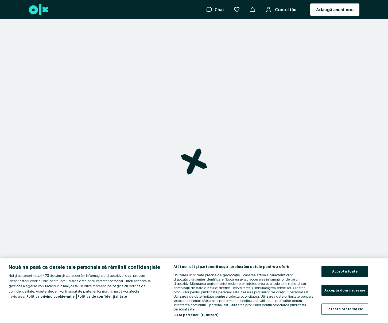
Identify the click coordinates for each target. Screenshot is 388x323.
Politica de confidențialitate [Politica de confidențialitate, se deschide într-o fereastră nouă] (102, 296)
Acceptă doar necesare (344, 290)
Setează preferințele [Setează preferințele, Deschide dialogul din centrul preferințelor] (345, 309)
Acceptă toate (345, 271)
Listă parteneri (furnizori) (195, 315)
